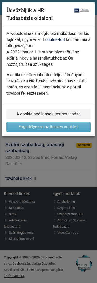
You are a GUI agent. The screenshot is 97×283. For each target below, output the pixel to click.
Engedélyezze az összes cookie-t (48, 126)
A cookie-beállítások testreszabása (49, 113)
